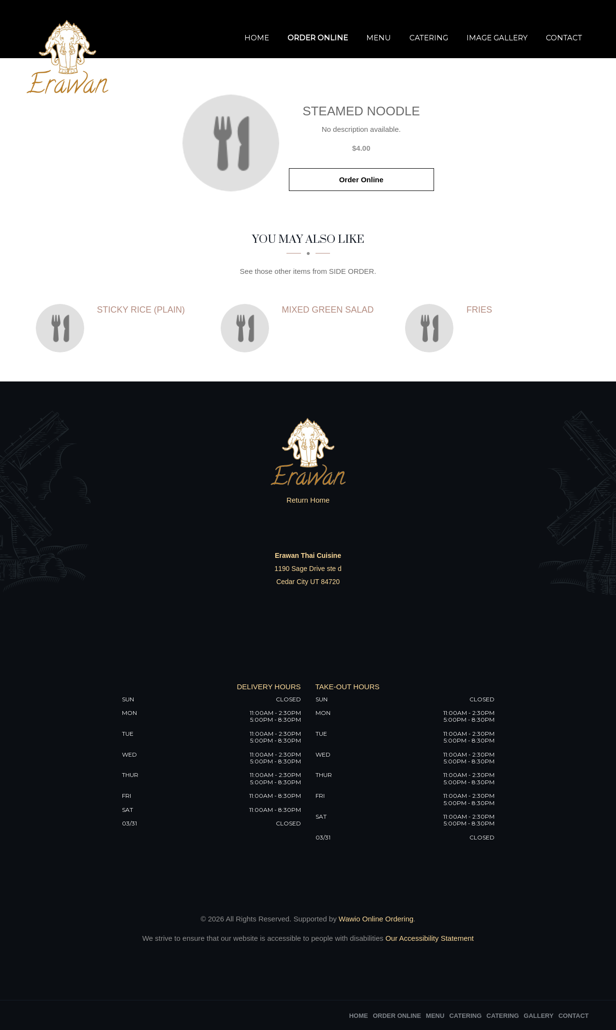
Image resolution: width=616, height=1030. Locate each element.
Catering (428, 37)
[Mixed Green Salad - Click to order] (247, 328)
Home (256, 37)
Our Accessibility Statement (428, 938)
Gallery (539, 1015)
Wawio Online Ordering (376, 919)
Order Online (317, 37)
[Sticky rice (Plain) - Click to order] (62, 328)
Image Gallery (496, 37)
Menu (378, 37)
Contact (564, 37)
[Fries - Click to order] (431, 328)
